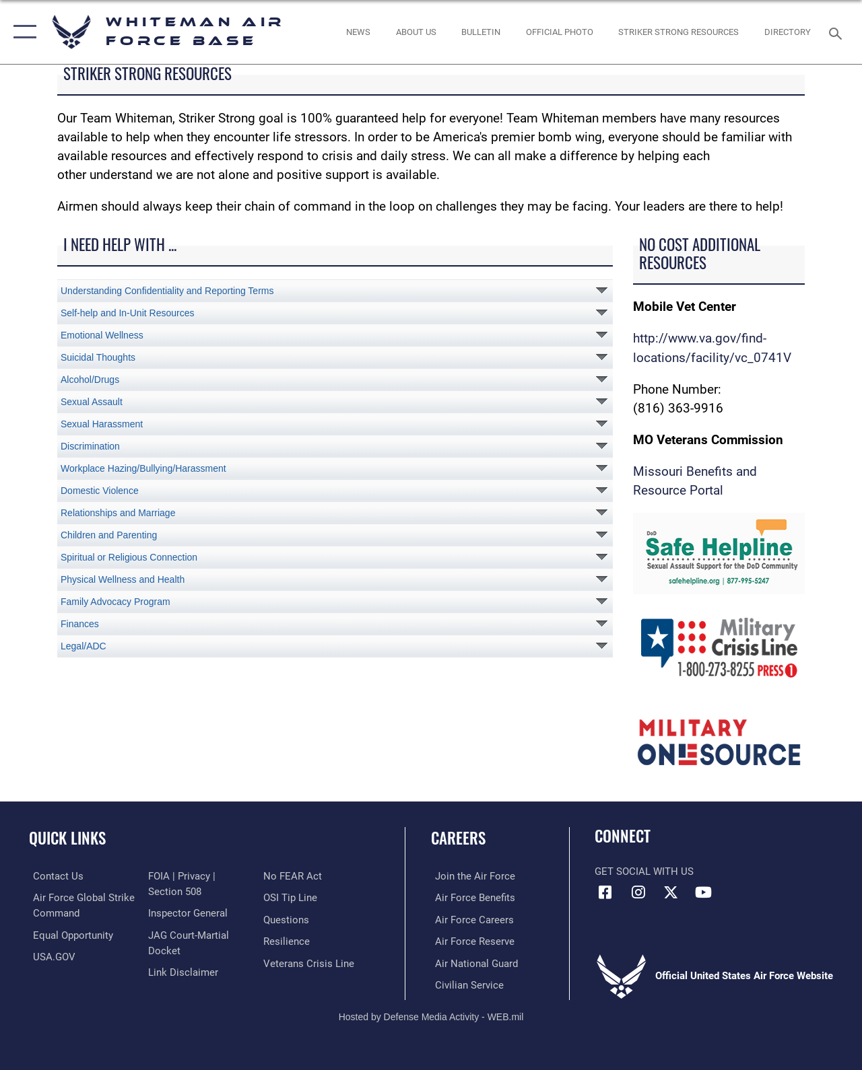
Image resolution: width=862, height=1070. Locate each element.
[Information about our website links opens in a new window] (182, 971)
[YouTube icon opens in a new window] (704, 892)
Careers (458, 838)
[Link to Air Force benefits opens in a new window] (471, 898)
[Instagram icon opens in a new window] (638, 892)
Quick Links (67, 838)
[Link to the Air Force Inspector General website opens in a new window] (186, 912)
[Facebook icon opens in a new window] (605, 892)
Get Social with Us (644, 871)
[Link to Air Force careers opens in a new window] (470, 919)
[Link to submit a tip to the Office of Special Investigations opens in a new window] (292, 898)
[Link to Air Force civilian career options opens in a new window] (465, 983)
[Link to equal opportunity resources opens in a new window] (69, 934)
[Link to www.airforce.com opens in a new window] (471, 876)
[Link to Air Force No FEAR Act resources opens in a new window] (294, 876)
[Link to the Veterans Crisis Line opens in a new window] (310, 962)
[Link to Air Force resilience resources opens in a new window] (288, 941)
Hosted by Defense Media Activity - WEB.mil (431, 1014)
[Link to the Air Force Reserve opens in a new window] (470, 941)
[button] (22, 32)
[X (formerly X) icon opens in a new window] (671, 892)
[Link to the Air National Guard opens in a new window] (472, 962)
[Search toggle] (837, 31)
